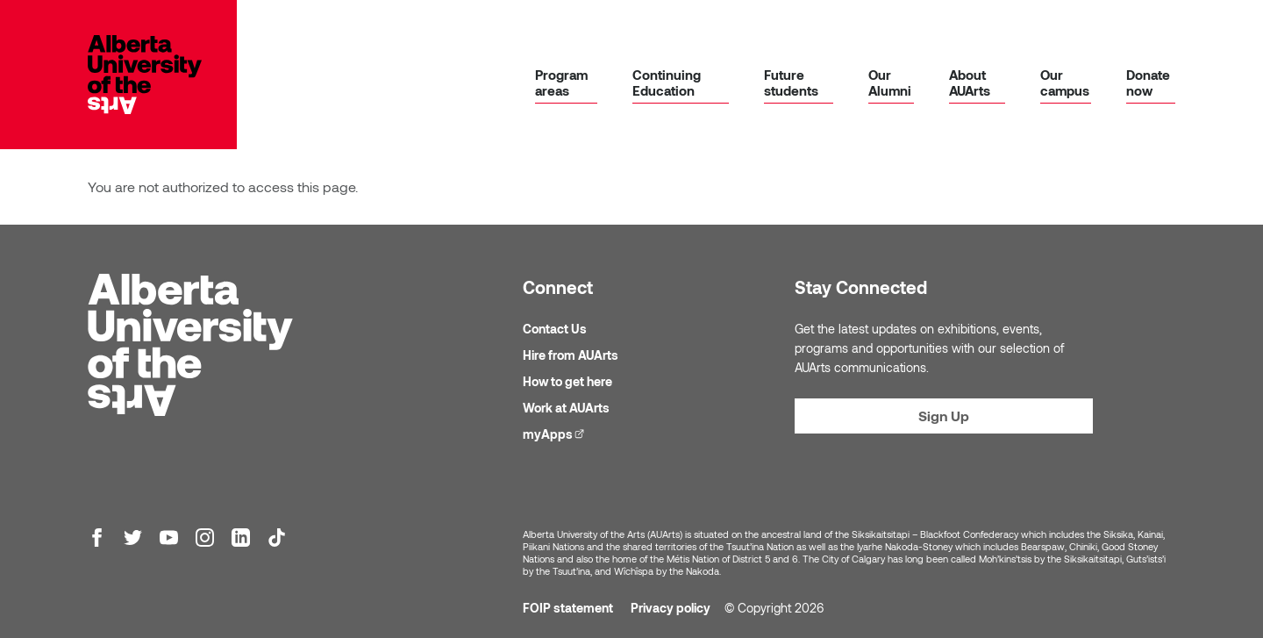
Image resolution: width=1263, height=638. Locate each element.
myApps (768, 23)
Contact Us (555, 328)
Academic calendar (866, 24)
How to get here (567, 381)
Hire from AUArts (570, 355)
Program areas (561, 82)
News (978, 24)
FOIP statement (568, 607)
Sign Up (943, 415)
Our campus (1064, 82)
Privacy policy (670, 607)
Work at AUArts (566, 407)
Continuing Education (666, 82)
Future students (791, 82)
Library (694, 24)
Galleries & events (1065, 24)
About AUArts (969, 82)
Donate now (1148, 82)
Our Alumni (889, 82)
